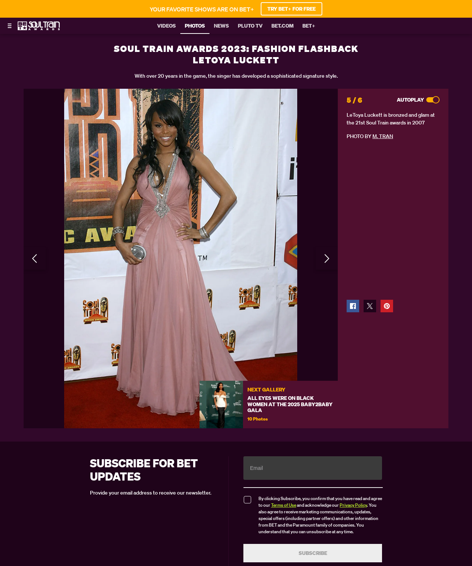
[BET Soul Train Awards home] (39, 28)
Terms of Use (283, 505)
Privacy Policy (353, 505)
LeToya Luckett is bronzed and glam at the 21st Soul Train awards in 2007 (391, 119)
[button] (353, 306)
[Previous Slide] (35, 258)
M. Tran (382, 136)
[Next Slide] (327, 258)
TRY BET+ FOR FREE (291, 9)
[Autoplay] (433, 99)
